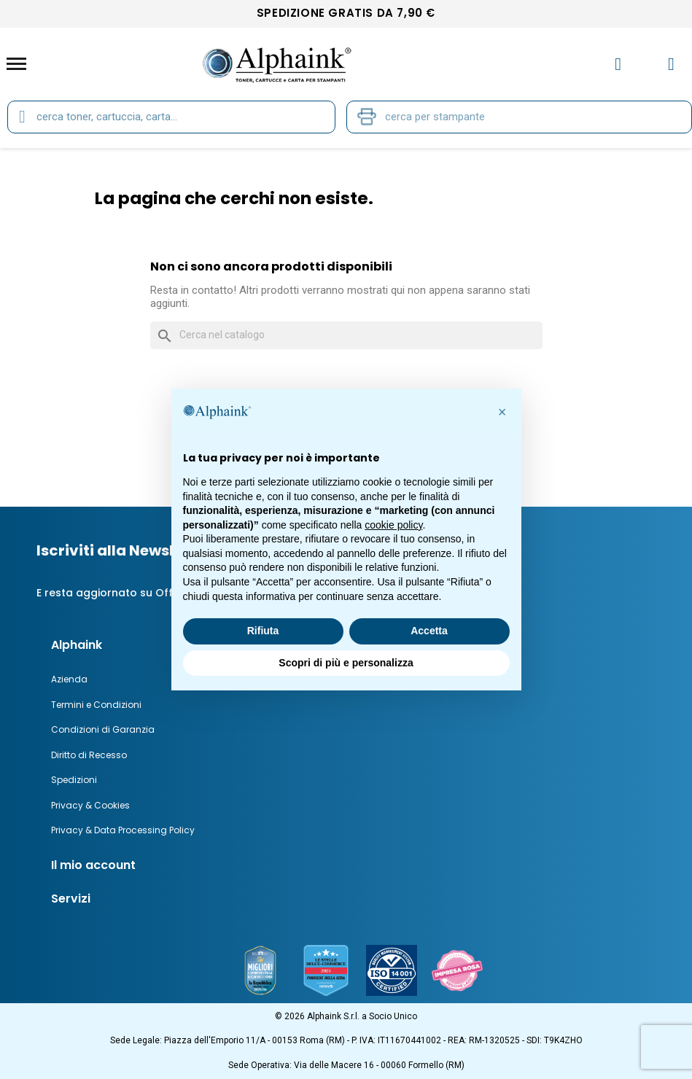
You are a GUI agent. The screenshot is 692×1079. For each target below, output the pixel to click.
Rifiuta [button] (263, 630)
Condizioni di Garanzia (103, 729)
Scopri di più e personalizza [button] (346, 663)
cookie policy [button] (393, 525)
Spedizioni (74, 780)
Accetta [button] (429, 630)
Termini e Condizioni (96, 704)
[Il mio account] (618, 64)
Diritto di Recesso (89, 755)
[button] (502, 412)
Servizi (70, 898)
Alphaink (76, 644)
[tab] (358, 865)
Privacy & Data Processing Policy (123, 830)
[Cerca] (346, 335)
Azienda (69, 679)
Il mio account (93, 865)
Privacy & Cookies (90, 805)
